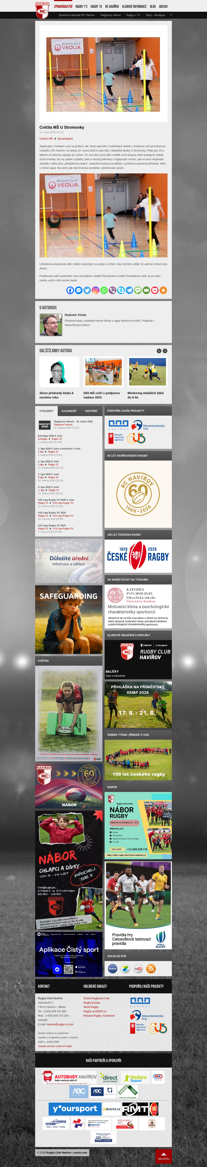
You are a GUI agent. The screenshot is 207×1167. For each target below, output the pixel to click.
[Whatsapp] (104, 290)
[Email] (146, 290)
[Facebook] (70, 290)
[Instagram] (95, 290)
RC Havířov (112, 6)
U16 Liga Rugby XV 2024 (52, 512)
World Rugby (91, 1007)
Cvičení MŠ (46, 138)
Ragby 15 (96, 6)
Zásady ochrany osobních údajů (55, 1046)
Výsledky (46, 411)
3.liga (41, 477)
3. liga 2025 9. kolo (48, 474)
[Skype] (121, 290)
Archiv (163, 6)
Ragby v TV (133, 15)
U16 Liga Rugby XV (63, 515)
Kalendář (69, 411)
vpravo (169, 15)
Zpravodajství (63, 6)
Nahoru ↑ (164, 1156)
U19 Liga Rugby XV (63, 503)
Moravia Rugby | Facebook (99, 1015)
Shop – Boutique (155, 15)
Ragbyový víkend (111, 15)
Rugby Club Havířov (58, 1152)
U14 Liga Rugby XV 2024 (52, 525)
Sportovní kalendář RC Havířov (77, 15)
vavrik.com (80, 1152)
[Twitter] (87, 290)
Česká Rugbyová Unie (96, 998)
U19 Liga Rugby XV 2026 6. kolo (56, 500)
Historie (91, 411)
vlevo (56, 15)
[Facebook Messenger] (78, 290)
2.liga (41, 464)
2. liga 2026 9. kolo (48, 461)
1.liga (41, 451)
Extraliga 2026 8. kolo (50, 436)
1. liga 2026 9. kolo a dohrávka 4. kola (59, 448)
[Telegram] (129, 290)
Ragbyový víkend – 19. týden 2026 (73, 421)
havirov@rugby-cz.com (60, 1024)
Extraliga (42, 439)
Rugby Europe (92, 1002)
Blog (153, 6)
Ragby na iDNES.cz (95, 1011)
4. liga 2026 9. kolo (48, 487)
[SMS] (138, 290)
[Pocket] (155, 290)
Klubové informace (134, 6)
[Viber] (112, 290)
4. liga (41, 490)
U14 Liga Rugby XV (63, 528)
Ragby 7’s (81, 6)
